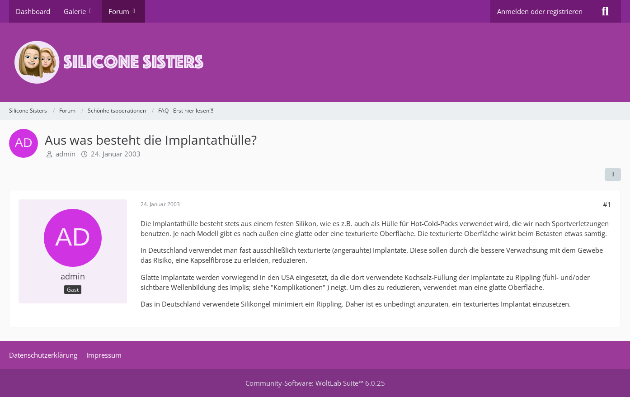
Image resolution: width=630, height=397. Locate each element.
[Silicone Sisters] (315, 62)
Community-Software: (315, 383)
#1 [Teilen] (607, 204)
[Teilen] (613, 174)
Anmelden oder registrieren (540, 11)
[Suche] (605, 11)
